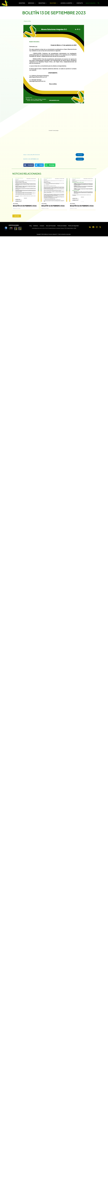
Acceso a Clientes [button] (65, 3)
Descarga (80, 154)
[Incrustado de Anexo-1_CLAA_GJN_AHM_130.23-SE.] (53, 130)
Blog (31, 226)
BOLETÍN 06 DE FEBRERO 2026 (82, 206)
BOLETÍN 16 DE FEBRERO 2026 (53, 206)
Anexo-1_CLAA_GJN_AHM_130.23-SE (31, 154)
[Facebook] (93, 227)
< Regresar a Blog (27, 21)
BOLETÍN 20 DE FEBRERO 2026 (25, 206)
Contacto (76, 3)
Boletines (36, 226)
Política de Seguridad (72, 226)
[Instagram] (97, 227)
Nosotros (25, 3)
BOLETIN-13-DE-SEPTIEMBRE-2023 (31, 159)
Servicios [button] (34, 3)
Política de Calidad (61, 226)
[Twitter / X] (100, 227)
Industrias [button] (43, 3)
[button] (37, 3)
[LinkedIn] (90, 227)
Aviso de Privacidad (50, 226)
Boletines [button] (53, 3)
